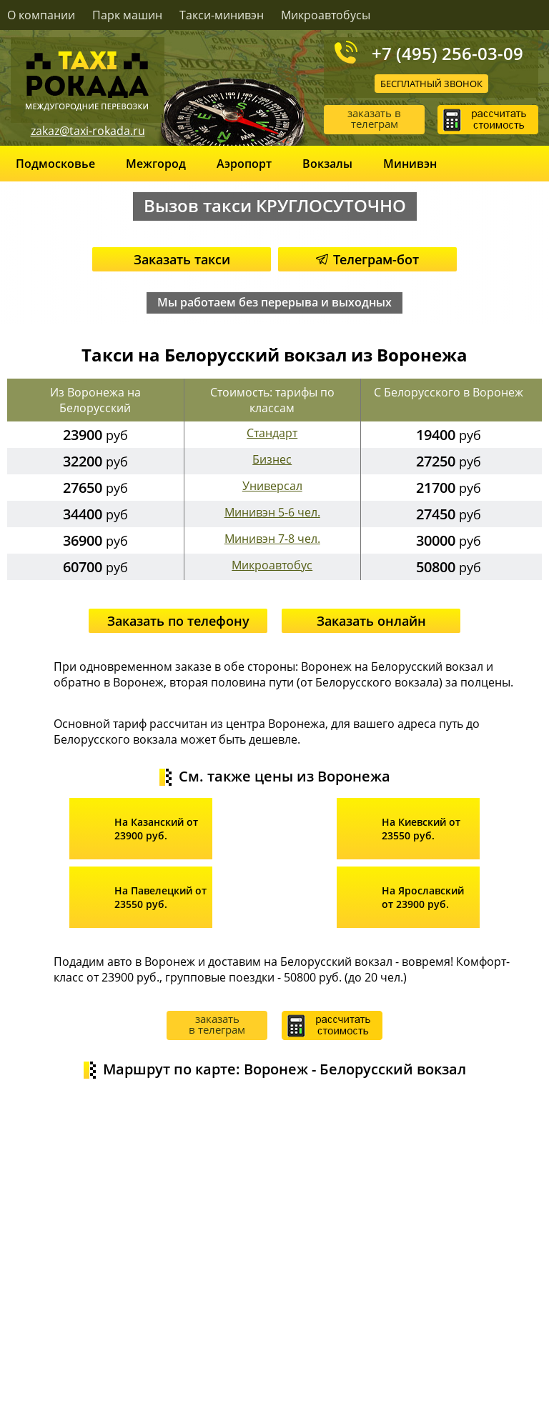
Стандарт (272, 433)
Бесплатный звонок (431, 83)
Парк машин (127, 15)
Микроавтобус (272, 565)
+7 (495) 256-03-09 (447, 53)
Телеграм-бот (367, 259)
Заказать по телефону (178, 620)
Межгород (156, 163)
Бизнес (272, 459)
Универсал (272, 486)
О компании (41, 15)
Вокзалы (327, 163)
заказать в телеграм (374, 118)
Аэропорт (244, 163)
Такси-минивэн (221, 15)
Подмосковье (55, 163)
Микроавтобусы (325, 15)
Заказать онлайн (371, 620)
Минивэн (410, 163)
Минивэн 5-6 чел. (272, 512)
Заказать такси (182, 259)
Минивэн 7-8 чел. (272, 538)
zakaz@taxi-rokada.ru (88, 131)
